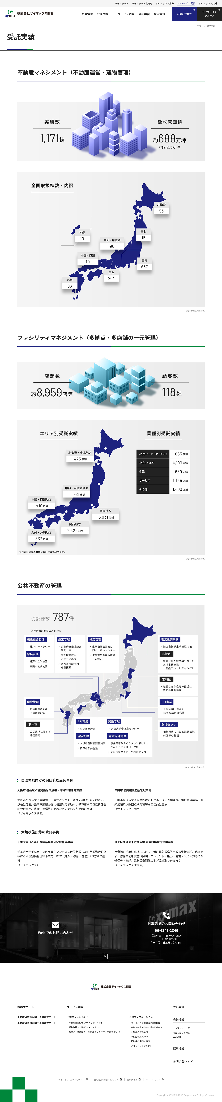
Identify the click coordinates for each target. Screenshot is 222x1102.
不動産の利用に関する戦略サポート (36, 1023)
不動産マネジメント (78, 1016)
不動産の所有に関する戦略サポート (36, 1016)
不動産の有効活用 (139, 1031)
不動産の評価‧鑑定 (140, 1041)
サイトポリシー (155, 1079)
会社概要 (177, 1037)
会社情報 (178, 1019)
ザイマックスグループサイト (73, 1079)
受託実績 (178, 1007)
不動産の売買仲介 (139, 1036)
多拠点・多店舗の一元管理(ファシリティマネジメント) (94, 1031)
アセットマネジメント (141, 1045)
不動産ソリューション (141, 1016)
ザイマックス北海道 (142, 3)
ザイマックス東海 (165, 3)
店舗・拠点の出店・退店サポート (146, 1027)
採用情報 (178, 1048)
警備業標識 (134, 1079)
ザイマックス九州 (208, 3)
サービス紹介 (75, 1007)
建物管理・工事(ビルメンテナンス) (85, 1027)
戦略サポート (25, 1007)
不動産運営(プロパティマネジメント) (86, 1022)
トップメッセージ (181, 1027)
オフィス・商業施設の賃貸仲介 (145, 1022)
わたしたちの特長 (181, 1032)
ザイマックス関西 (186, 3)
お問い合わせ (183, 1061)
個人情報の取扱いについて (108, 1079)
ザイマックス (122, 3)
